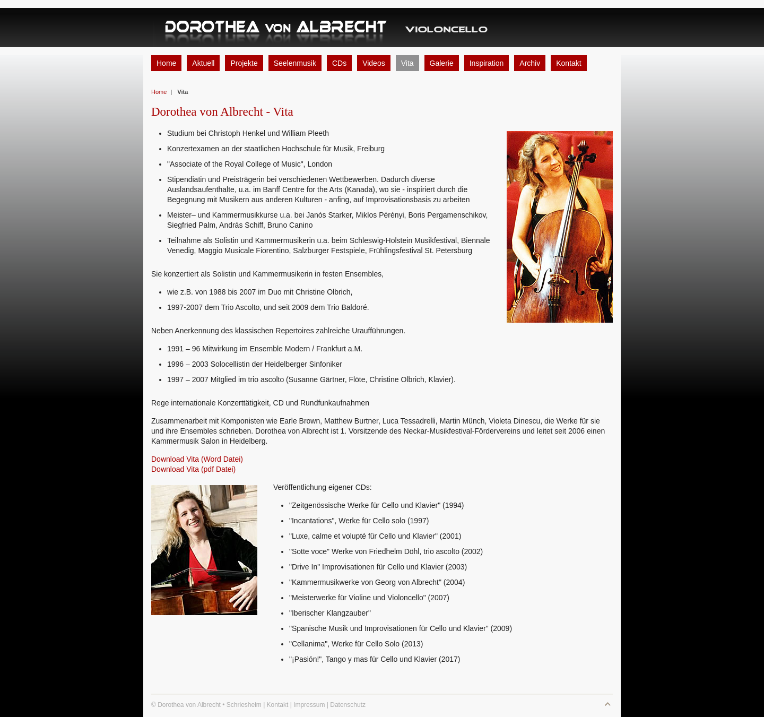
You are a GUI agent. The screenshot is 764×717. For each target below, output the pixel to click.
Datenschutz (348, 705)
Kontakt (278, 705)
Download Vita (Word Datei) (197, 459)
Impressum (309, 705)
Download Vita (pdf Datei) (193, 469)
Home (159, 92)
